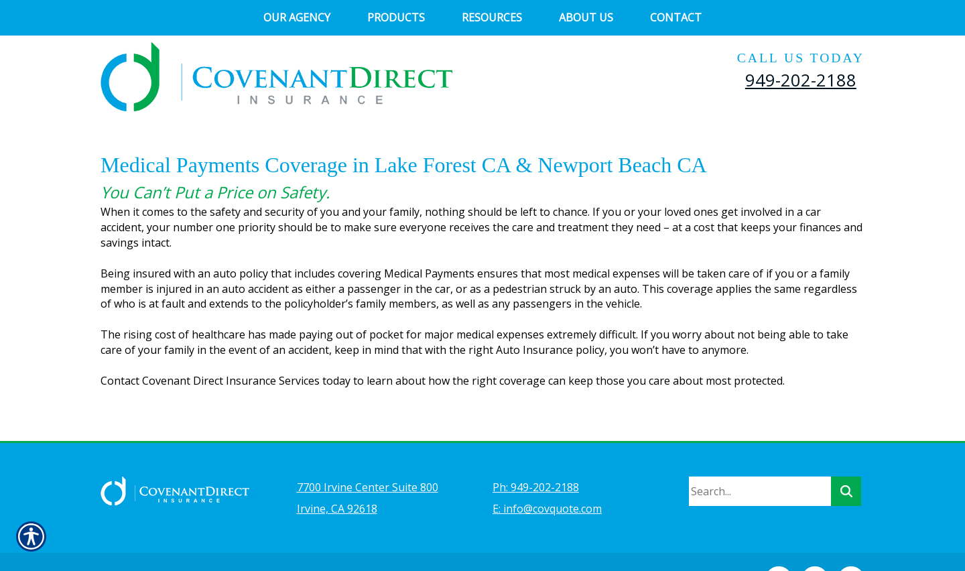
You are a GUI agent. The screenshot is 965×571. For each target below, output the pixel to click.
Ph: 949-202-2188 (536, 451)
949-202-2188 (800, 79)
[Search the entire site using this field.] (760, 455)
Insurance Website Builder (398, 541)
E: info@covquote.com (547, 473)
